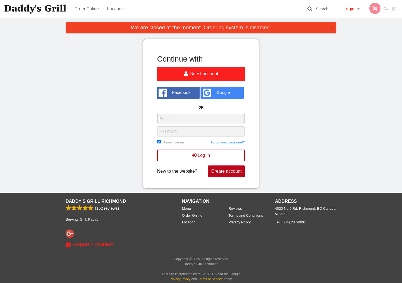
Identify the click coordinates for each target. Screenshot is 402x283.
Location (115, 8)
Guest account (201, 73)
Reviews (235, 208)
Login (348, 8)
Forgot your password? (227, 142)
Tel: (290, 222)
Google (216, 93)
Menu (186, 208)
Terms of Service (210, 279)
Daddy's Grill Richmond (96, 201)
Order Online (87, 8)
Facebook (175, 93)
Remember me (174, 142)
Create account (226, 171)
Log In (201, 155)
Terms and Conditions (245, 215)
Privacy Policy (239, 222)
